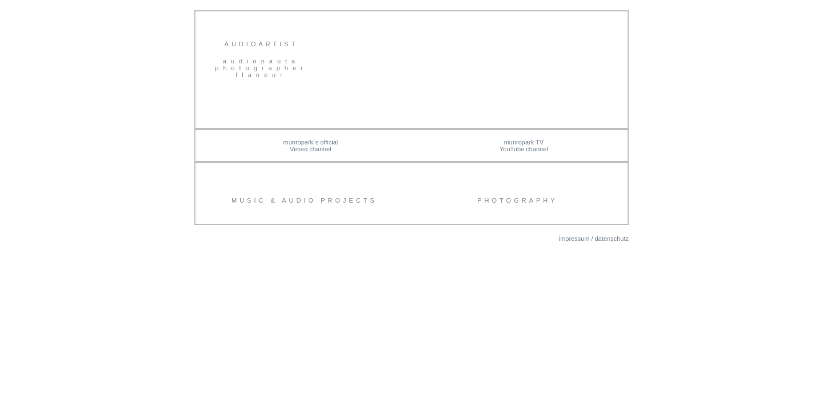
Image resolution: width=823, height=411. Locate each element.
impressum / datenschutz (594, 238)
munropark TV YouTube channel (524, 145)
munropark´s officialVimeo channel (310, 145)
